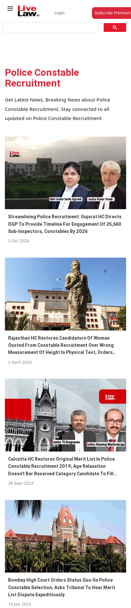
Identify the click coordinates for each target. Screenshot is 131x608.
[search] (50, 28)
